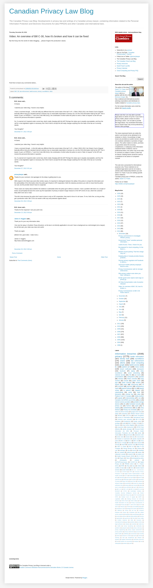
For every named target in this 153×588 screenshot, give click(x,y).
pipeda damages (127, 429)
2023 (119, 201)
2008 (119, 331)
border (139, 433)
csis (139, 398)
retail (138, 392)
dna (129, 450)
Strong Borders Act (128, 448)
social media (125, 469)
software (139, 537)
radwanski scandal (120, 454)
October (121, 298)
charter (117, 435)
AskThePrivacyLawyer (121, 462)
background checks (132, 508)
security (117, 444)
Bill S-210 (139, 489)
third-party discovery (139, 539)
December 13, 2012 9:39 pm (23, 212)
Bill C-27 (119, 489)
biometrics (118, 394)
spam (137, 406)
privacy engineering (120, 529)
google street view (136, 411)
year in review (118, 487)
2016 (119, 220)
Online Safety (133, 500)
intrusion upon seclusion (125, 419)
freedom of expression (123, 438)
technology (141, 444)
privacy (40, 91)
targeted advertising (126, 539)
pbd (130, 528)
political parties (131, 452)
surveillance (45, 91)
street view (120, 436)
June (120, 309)
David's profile (126, 108)
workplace (118, 421)
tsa (141, 541)
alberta (122, 363)
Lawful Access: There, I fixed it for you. (130, 244)
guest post (132, 481)
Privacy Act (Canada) (130, 410)
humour (128, 406)
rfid (130, 375)
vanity (130, 392)
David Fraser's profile (123, 66)
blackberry (141, 508)
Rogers (122, 458)
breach (128, 436)
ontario (122, 361)
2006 (119, 337)
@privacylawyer (135, 56)
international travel (138, 417)
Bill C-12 (122, 440)
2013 (119, 228)
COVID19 (124, 471)
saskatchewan (127, 408)
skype (123, 444)
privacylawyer (18, 174)
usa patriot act (140, 454)
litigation (137, 390)
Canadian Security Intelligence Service (125, 493)
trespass (136, 541)
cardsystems (131, 377)
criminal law (129, 394)
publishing (126, 533)
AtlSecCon (141, 487)
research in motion (126, 535)
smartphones (131, 537)
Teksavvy (122, 506)
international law (119, 522)
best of (140, 477)
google (121, 365)
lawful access (33, 91)
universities (141, 425)
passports (124, 528)
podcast (129, 50)
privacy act (118, 406)
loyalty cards (137, 421)
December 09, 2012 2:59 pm (23, 201)
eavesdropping (135, 514)
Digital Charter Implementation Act (133, 473)
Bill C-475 (125, 489)
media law (141, 524)
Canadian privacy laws (133, 103)
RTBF (122, 466)
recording (141, 533)
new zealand (120, 452)
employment (130, 427)
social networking (134, 373)
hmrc (131, 467)
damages (122, 450)
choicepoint (140, 369)
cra (127, 467)
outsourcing (134, 384)
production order (139, 435)
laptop (133, 371)
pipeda (120, 398)
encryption (133, 479)
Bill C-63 (133, 489)
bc (116, 367)
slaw (123, 537)
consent (124, 512)
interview (140, 481)
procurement (139, 531)
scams (134, 535)
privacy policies (119, 531)
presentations (119, 377)
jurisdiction (132, 522)
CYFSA (125, 491)
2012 (119, 231)
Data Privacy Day (127, 495)
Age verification (127, 487)
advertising (122, 477)
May (120, 312)
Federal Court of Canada (123, 396)
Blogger (84, 578)
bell (136, 477)
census (126, 510)
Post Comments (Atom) (25, 260)
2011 (119, 323)
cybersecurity (118, 479)
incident (138, 382)
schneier (120, 386)
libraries (120, 415)
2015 (119, 223)
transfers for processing (126, 541)
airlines (117, 384)
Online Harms (124, 500)
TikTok (128, 506)
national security (120, 375)
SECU (116, 506)
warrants (129, 386)
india (132, 520)
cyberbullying (119, 392)
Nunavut (117, 500)
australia (141, 377)
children (139, 466)
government (129, 435)
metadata (141, 450)
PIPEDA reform (129, 464)
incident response (122, 520)
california (119, 510)
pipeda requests (137, 438)
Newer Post (13, 257)
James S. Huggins (20, 219)
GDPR (139, 497)
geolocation (120, 518)
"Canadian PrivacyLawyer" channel (125, 53)
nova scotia (139, 367)
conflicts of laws (119, 467)
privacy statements (129, 531)
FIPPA (116, 497)
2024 (119, 199)
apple (142, 506)
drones (134, 450)
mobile (119, 526)
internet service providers (123, 402)
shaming (117, 537)
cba (133, 436)
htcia (134, 518)
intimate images (119, 483)
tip (117, 541)
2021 (119, 207)
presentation (128, 483)
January (121, 320)
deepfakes (127, 514)
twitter (140, 485)
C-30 (137, 423)
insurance (139, 520)
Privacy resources (122, 63)
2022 (119, 204)
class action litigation (128, 425)
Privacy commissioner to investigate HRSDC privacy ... (129, 236)
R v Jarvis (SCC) (132, 504)
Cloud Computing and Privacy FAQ (127, 70)
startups (127, 485)
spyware (117, 539)
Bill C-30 (16, 91)
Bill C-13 (130, 423)
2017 (119, 218)
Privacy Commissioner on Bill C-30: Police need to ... (129, 291)
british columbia (132, 379)
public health (118, 533)
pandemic (117, 528)
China (142, 440)
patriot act (126, 367)
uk (143, 384)
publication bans (119, 485)
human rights (140, 518)
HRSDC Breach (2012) (137, 413)
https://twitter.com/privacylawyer (124, 184)
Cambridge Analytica (135, 491)
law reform (139, 522)
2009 (119, 329)
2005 (119, 340)
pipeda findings (126, 388)
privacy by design (137, 483)
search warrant (138, 442)
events (118, 516)
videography (118, 543)
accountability (135, 506)
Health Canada (118, 475)
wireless (125, 543)
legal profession (119, 524)
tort (135, 388)
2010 (119, 326)
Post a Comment (17, 253)
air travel (138, 375)
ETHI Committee (138, 495)
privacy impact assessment (135, 529)
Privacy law (124, 504)
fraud (130, 442)
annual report (130, 477)
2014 (119, 226)
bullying (139, 448)
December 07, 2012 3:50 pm (23, 132)
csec (116, 450)
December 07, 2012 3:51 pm (23, 168)
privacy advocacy (137, 528)
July (120, 306)
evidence (124, 516)
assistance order (121, 508)
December (122, 233)
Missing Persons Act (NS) (134, 498)
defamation (126, 479)
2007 (119, 334)
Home (59, 257)
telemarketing (130, 398)
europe (126, 380)
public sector (136, 380)
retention (121, 379)
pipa (116, 382)
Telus (128, 466)
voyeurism (120, 427)
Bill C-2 (129, 440)
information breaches (125, 354)
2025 (119, 196)
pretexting (124, 413)
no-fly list (128, 415)
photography (123, 460)
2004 (119, 342)
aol (140, 400)
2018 (119, 215)
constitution (132, 512)
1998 (119, 345)
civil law (134, 510)
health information (137, 357)
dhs (124, 404)
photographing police (138, 458)
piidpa (116, 413)
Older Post (104, 257)
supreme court (131, 444)
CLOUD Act (133, 462)
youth (130, 543)
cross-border (140, 436)
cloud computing (137, 363)
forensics (141, 516)
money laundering (128, 526)
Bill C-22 (136, 440)
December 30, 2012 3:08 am (23, 249)
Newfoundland (132, 475)
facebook (123, 371)
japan (126, 522)
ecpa (142, 514)
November (122, 296)
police (116, 440)
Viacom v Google (121, 442)
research (130, 454)
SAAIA (140, 504)
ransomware (134, 533)
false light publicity (132, 516)
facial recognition (139, 415)
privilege (117, 423)
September (122, 301)
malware (127, 524)
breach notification (126, 369)
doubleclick (127, 421)
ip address (127, 390)
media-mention (139, 396)
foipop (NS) (125, 481)
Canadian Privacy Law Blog (51, 11)
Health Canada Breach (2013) (125, 456)
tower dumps (134, 485)
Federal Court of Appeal (128, 497)
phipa (125, 384)
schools (140, 535)
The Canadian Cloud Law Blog (126, 61)
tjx (136, 408)
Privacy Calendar (122, 68)
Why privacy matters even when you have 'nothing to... (129, 274)
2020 (119, 209)
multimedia (138, 526)
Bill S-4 (131, 446)
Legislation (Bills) (119, 498)
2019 (119, 212)
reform (118, 535)
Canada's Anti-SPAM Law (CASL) (125, 400)
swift (124, 423)
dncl (122, 435)
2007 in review (121, 446)
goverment (127, 518)
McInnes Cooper (120, 97)
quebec (140, 452)
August (121, 304)
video (51, 91)
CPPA (130, 471)
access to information (124, 417)
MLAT (125, 475)
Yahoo (128, 458)
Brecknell (117, 491)
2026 (119, 193)
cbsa (133, 466)
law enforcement (24, 91)
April (120, 315)
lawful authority (126, 382)
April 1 (135, 487)
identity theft (124, 359)
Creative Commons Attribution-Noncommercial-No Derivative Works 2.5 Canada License (46, 567)
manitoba (134, 524)
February (122, 317)
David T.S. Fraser (120, 89)
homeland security (135, 404)
